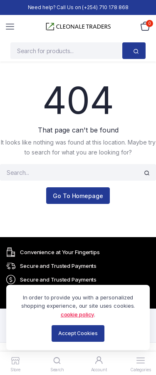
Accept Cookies (78, 333)
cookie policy (77, 314)
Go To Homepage (78, 195)
